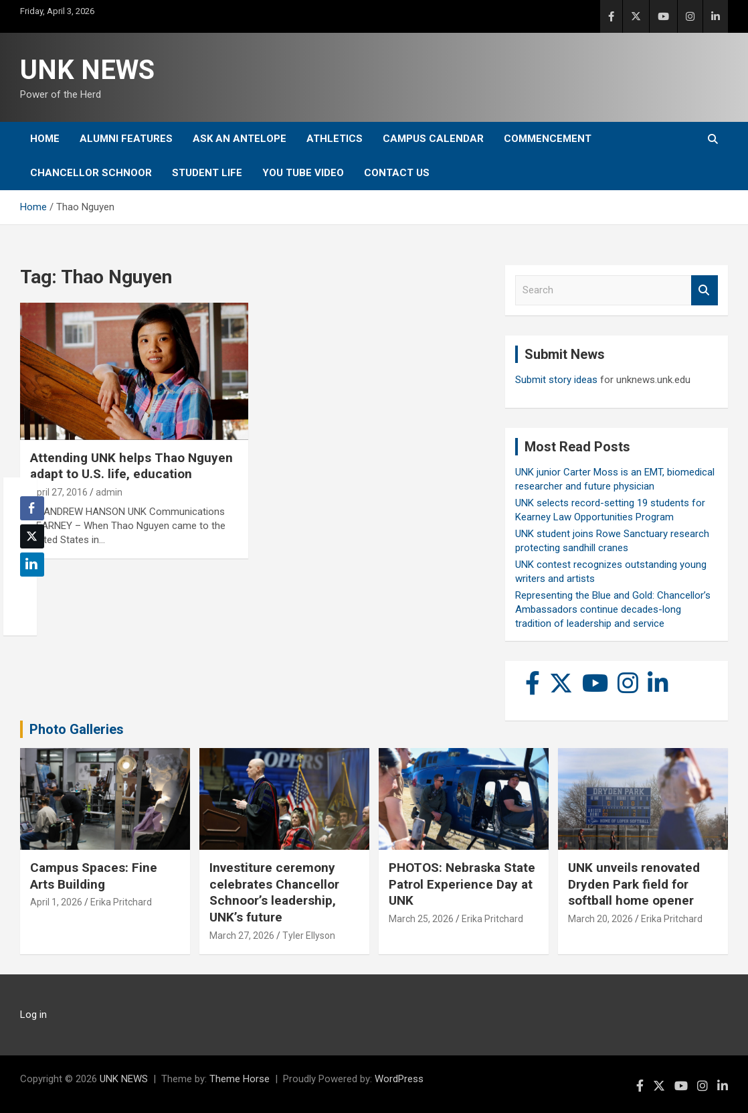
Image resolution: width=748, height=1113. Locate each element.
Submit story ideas (556, 380)
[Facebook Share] (32, 508)
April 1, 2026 (56, 902)
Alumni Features (126, 139)
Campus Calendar (433, 139)
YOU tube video (303, 173)
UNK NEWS (87, 70)
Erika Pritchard (121, 902)
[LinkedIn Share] (32, 564)
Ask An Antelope (239, 139)
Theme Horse (239, 1079)
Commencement (547, 139)
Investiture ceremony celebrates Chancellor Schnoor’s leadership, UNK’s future (274, 892)
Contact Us (397, 173)
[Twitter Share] (32, 536)
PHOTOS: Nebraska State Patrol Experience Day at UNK (462, 884)
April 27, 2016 (59, 492)
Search (704, 290)
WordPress (399, 1079)
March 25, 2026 (421, 918)
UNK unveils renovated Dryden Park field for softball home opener (634, 884)
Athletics (334, 139)
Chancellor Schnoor (91, 173)
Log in (33, 1015)
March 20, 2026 (600, 918)
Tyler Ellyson (308, 935)
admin (109, 492)
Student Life (207, 173)
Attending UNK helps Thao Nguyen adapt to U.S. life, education (131, 466)
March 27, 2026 (241, 935)
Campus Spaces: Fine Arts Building (93, 876)
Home (45, 139)
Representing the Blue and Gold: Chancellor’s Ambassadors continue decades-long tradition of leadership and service (613, 609)
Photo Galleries (76, 729)
